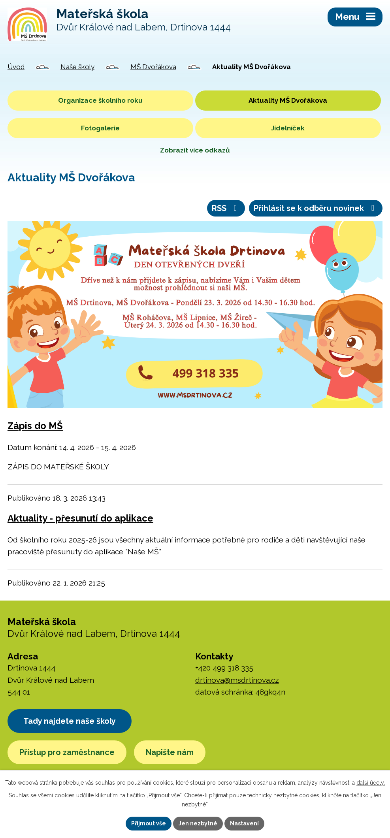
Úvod (16, 67)
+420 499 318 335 (224, 667)
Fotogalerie (100, 128)
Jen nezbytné (198, 823)
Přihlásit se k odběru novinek (316, 208)
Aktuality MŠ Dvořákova (288, 100)
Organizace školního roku (100, 100)
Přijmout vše (148, 823)
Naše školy (77, 67)
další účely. (370, 783)
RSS (226, 208)
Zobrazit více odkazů (195, 150)
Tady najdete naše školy (69, 721)
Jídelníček (288, 128)
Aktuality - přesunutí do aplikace (80, 518)
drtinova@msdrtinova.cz (237, 680)
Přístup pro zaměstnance (67, 752)
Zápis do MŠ (35, 425)
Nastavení (244, 823)
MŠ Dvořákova (153, 67)
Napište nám (170, 752)
